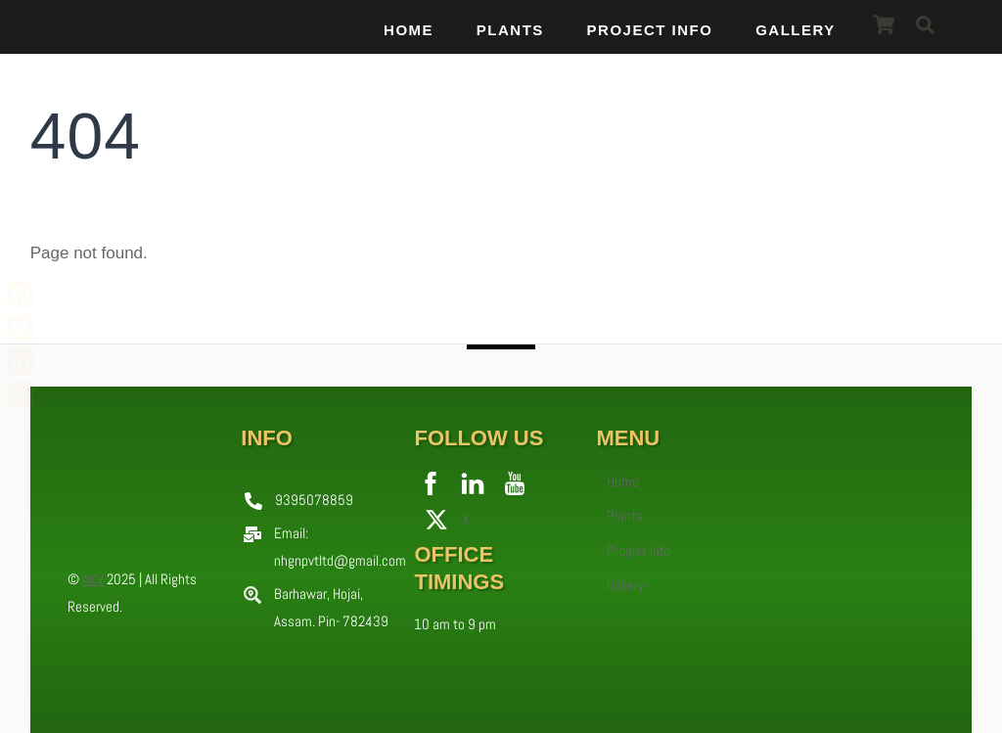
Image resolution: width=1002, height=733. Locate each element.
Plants (510, 30)
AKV (93, 579)
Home (408, 30)
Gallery (795, 30)
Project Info (650, 30)
